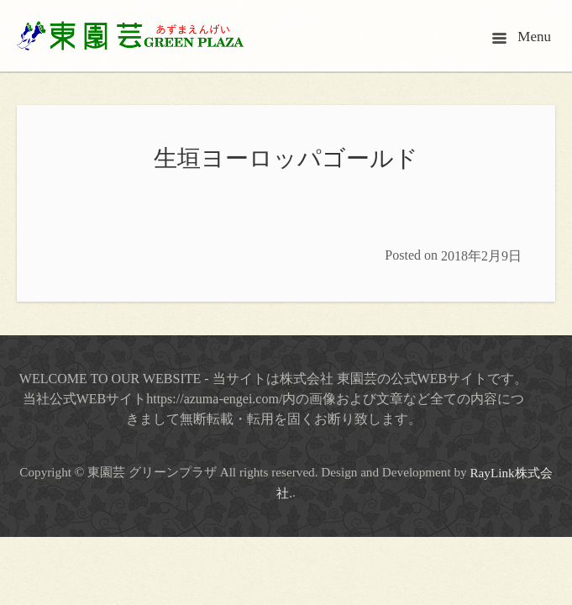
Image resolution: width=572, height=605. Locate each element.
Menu (521, 37)
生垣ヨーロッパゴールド (286, 158)
